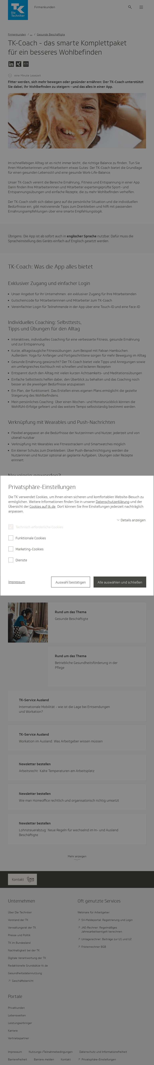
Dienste (21, 560)
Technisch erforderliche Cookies (39, 527)
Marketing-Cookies (29, 549)
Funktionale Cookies (31, 538)
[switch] (131, 520)
